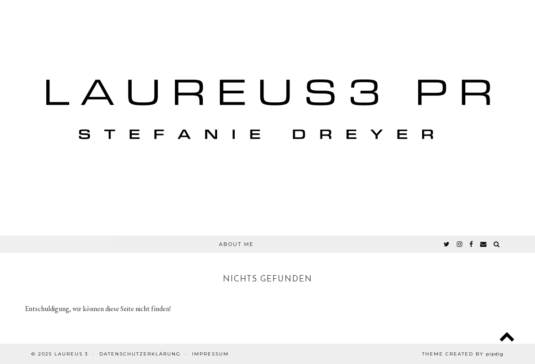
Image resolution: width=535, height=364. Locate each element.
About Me (236, 244)
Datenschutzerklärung (140, 354)
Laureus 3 (71, 354)
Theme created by (463, 354)
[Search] (497, 244)
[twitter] (447, 244)
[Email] (483, 244)
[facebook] (471, 244)
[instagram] (460, 244)
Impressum (210, 354)
